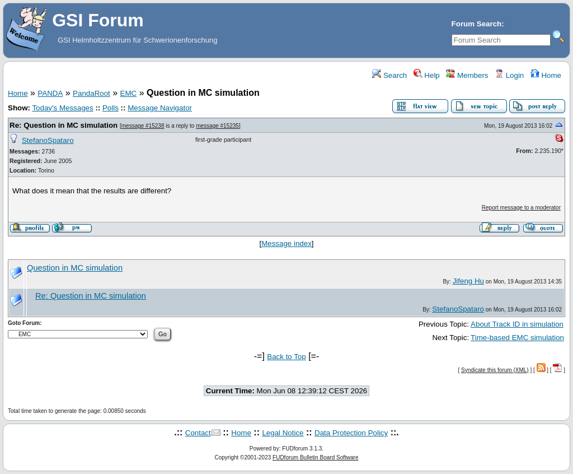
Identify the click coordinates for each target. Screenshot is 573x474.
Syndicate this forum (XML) (495, 370)
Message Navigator (160, 108)
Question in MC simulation (75, 267)
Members (467, 75)
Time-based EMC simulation (517, 337)
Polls (110, 108)
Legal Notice (282, 433)
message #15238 (143, 126)
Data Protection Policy (351, 433)
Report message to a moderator (521, 208)
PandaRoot (91, 93)
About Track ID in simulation (517, 324)
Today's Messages (62, 108)
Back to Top (286, 356)
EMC (128, 93)
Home (545, 75)
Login (509, 75)
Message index (286, 243)
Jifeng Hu (468, 281)
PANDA (50, 93)
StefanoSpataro (48, 140)
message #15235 (217, 126)
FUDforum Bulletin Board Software (315, 457)
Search (389, 75)
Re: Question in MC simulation (64, 125)
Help (427, 75)
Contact (198, 433)
